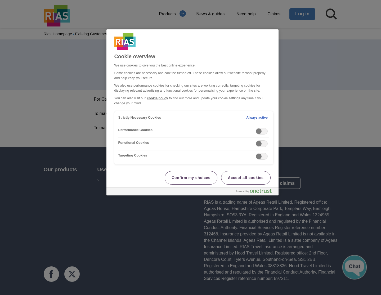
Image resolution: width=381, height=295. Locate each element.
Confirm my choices (191, 178)
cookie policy (157, 98)
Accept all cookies (246, 178)
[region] (192, 112)
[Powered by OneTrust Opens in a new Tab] (256, 192)
